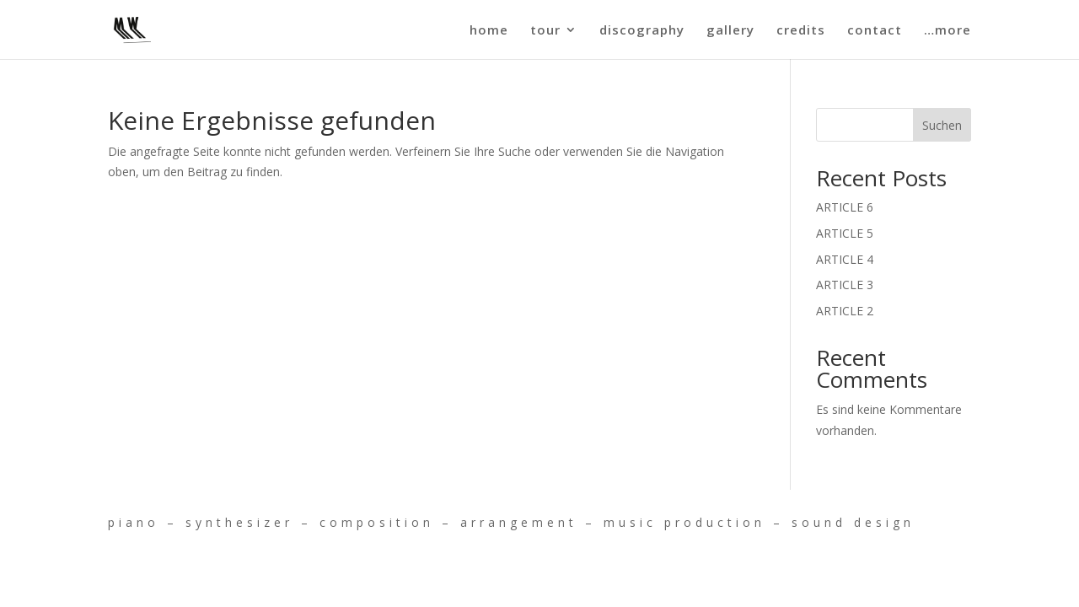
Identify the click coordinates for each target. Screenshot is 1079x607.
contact (874, 31)
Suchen (942, 125)
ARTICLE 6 (844, 207)
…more (947, 31)
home (489, 31)
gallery (730, 31)
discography (641, 31)
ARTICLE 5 (844, 233)
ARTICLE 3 (844, 285)
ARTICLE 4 (844, 259)
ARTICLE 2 (844, 311)
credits (800, 31)
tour (545, 31)
